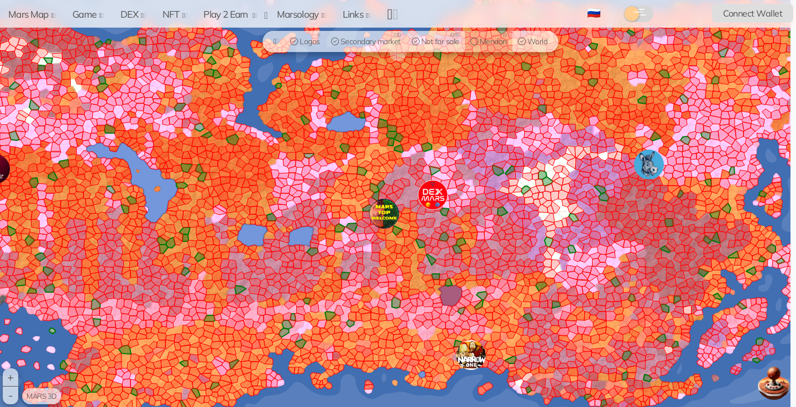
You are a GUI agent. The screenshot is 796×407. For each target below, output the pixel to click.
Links (356, 14)
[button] (471, 355)
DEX (133, 14)
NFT (175, 14)
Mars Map (32, 14)
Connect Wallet (752, 13)
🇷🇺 (594, 12)
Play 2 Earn (230, 14)
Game (88, 14)
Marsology (301, 14)
